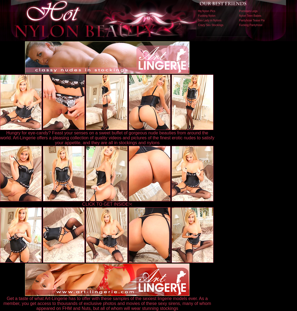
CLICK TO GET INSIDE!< (107, 204)
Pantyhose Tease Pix (252, 20)
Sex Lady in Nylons (210, 20)
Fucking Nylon (206, 15)
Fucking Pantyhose (250, 25)
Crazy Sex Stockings (210, 25)
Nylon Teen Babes (250, 15)
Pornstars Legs (248, 11)
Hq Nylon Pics (206, 11)
